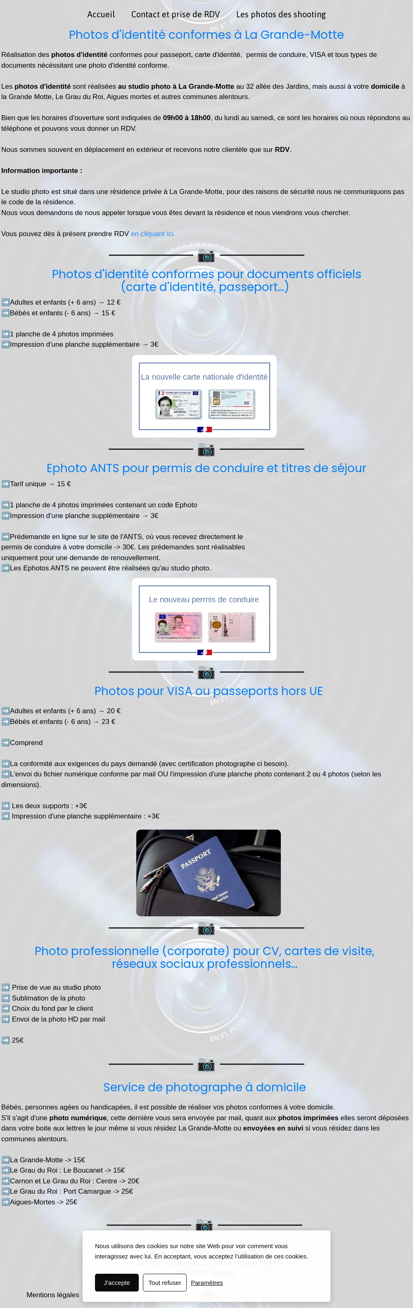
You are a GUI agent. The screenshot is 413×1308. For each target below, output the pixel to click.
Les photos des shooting (281, 14)
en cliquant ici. (152, 234)
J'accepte (117, 1282)
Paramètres (207, 1282)
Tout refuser (165, 1282)
